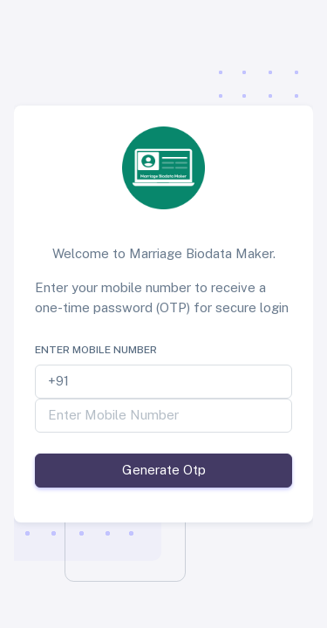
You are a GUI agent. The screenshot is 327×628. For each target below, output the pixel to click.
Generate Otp (164, 469)
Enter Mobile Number (96, 350)
